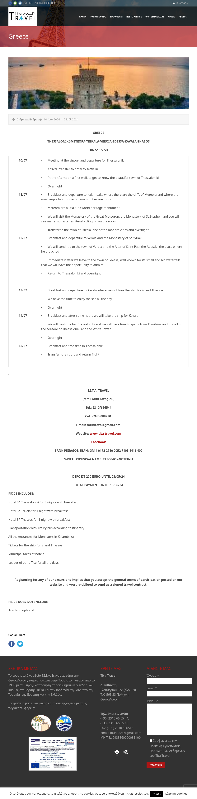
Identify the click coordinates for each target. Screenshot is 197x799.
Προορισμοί (116, 16)
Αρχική (82, 16)
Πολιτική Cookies (175, 793)
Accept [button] (157, 793)
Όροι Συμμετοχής (154, 16)
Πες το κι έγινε (134, 16)
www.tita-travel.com (105, 433)
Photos (183, 16)
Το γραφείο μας (98, 16)
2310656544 (182, 3)
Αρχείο (171, 16)
